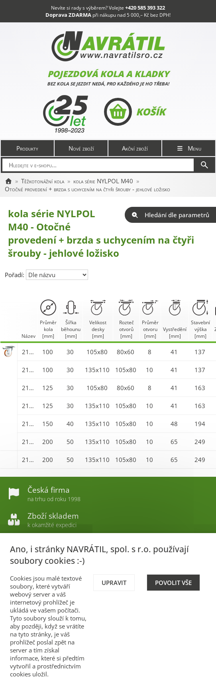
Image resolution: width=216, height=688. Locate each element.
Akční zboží (135, 148)
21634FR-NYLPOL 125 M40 (29, 406)
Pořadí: (15, 275)
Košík (134, 112)
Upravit (114, 583)
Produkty (27, 148)
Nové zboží (81, 148)
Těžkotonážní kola (42, 181)
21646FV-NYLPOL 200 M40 (29, 460)
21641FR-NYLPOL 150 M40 (29, 424)
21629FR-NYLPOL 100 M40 (29, 370)
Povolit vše (173, 583)
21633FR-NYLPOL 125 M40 (29, 388)
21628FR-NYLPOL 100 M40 (29, 352)
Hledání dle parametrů (170, 215)
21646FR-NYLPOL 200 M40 (29, 442)
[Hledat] (204, 165)
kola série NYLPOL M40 (103, 181)
